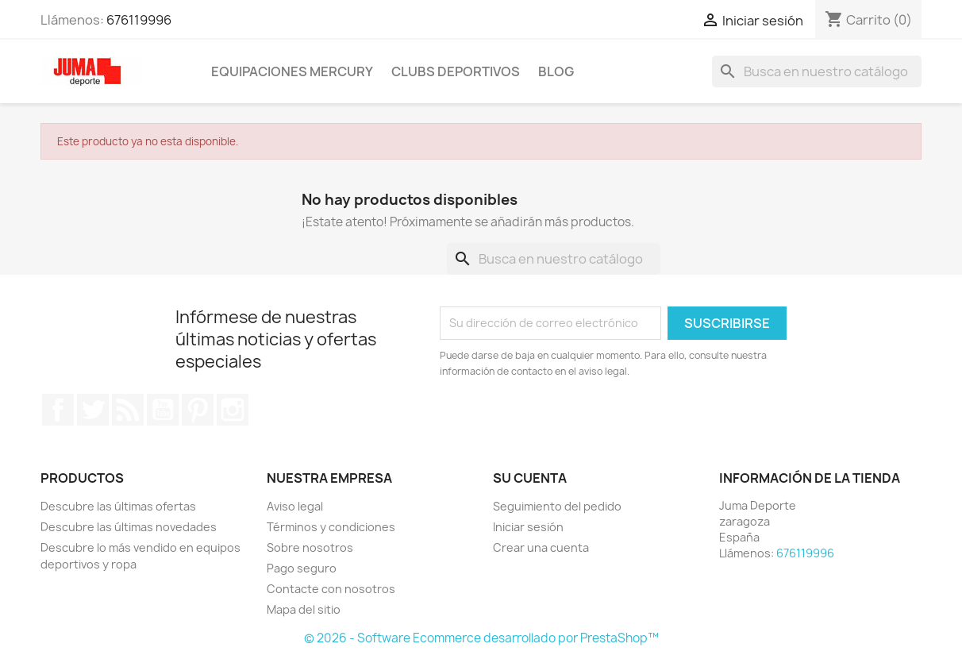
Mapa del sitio (304, 609)
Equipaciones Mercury (292, 71)
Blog (556, 71)
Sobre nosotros (310, 547)
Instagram (232, 410)
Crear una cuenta (541, 547)
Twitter (93, 410)
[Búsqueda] (817, 71)
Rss (128, 410)
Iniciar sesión (528, 526)
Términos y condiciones (331, 526)
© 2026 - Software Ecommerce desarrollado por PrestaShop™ (481, 638)
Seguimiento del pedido (557, 506)
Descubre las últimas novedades (128, 526)
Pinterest (198, 410)
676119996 (138, 20)
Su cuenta (530, 478)
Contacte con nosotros (331, 588)
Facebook (58, 410)
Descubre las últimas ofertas (118, 506)
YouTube (163, 410)
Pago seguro (302, 568)
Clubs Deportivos (455, 71)
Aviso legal (295, 506)
